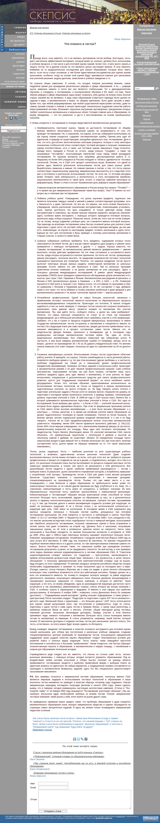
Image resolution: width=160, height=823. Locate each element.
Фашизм (146, 119)
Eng (154, 1)
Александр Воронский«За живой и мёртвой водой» (147, 63)
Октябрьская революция (146, 106)
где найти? (19, 45)
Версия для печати (39, 27)
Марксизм (147, 115)
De (158, 1)
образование (18, 58)
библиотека (17, 49)
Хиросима (146, 33)
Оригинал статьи (42, 730)
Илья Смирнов (37, 759)
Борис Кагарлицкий (39, 769)
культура (20, 77)
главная (20, 27)
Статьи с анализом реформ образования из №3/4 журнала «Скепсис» (68, 752)
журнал (20, 32)
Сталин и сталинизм (146, 130)
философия (19, 66)
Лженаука (147, 139)
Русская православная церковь (147, 126)
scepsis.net (120, 816)
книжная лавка (15, 101)
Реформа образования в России (47, 33)
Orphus (5, 139)
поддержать (2, 38)
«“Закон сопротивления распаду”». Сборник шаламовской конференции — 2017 (146, 71)
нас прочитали (17, 41)
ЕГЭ (31, 33)
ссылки (20, 96)
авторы (20, 91)
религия (21, 62)
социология (19, 73)
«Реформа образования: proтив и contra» (53, 773)
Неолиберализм (147, 123)
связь (22, 106)
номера (21, 37)
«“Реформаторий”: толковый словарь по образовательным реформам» (68, 756)
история (21, 69)
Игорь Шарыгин (122, 39)
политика (20, 54)
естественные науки (14, 81)
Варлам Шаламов (146, 29)
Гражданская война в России (147, 102)
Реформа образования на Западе (76, 33)
